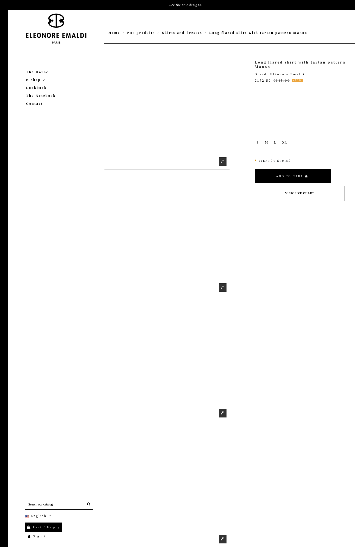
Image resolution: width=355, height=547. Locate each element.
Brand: (262, 74)
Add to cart (292, 176)
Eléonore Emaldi (287, 74)
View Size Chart (299, 193)
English (38, 516)
